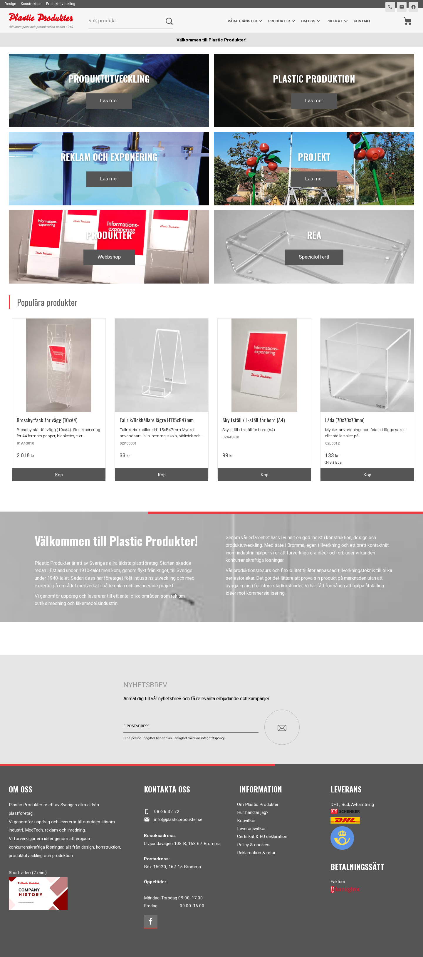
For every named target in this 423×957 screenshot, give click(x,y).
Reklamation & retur (256, 850)
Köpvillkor (246, 817)
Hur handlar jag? (252, 809)
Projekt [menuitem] (334, 21)
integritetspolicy (212, 736)
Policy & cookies (253, 841)
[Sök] (169, 21)
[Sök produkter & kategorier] (127, 21)
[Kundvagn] (407, 21)
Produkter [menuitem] (279, 21)
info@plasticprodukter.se (173, 817)
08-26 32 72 (161, 809)
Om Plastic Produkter (257, 802)
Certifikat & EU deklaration (262, 834)
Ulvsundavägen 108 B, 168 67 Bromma (182, 841)
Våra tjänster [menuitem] (242, 21)
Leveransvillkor (251, 826)
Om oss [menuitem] (308, 21)
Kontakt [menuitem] (361, 21)
